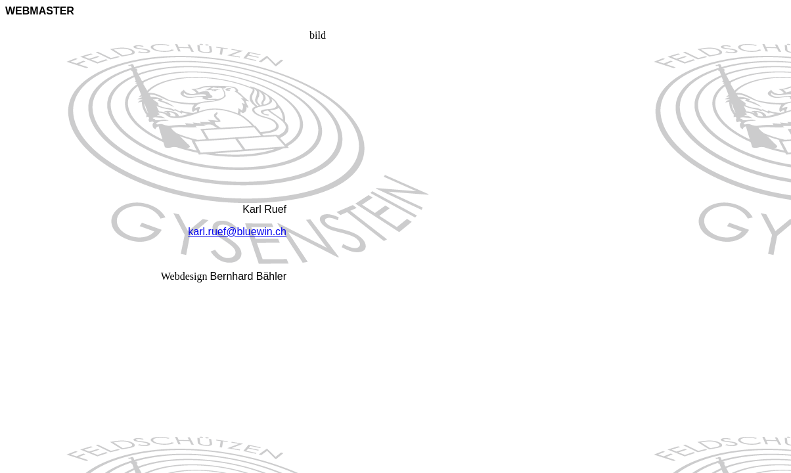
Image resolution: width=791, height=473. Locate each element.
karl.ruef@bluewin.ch (237, 231)
